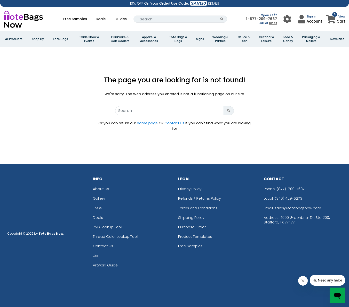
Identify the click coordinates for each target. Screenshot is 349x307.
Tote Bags (60, 39)
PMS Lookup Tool (107, 227)
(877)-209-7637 (291, 188)
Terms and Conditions (197, 208)
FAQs (97, 208)
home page (147, 123)
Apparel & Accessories (149, 39)
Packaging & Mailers (311, 39)
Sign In (311, 16)
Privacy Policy (189, 188)
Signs (200, 39)
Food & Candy (288, 39)
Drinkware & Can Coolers (120, 39)
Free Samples (75, 19)
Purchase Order (192, 227)
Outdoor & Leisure (266, 39)
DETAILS (213, 3)
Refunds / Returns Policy (199, 198)
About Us (101, 188)
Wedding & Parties (220, 39)
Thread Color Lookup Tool (115, 236)
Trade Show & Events (89, 39)
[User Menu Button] (287, 19)
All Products (14, 39)
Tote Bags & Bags (178, 39)
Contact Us (174, 123)
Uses (97, 255)
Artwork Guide (105, 265)
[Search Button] (222, 19)
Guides (120, 19)
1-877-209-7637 (261, 18)
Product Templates (195, 236)
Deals (101, 19)
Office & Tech (244, 39)
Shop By (38, 39)
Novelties (337, 39)
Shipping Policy (191, 217)
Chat (273, 23)
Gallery (99, 198)
